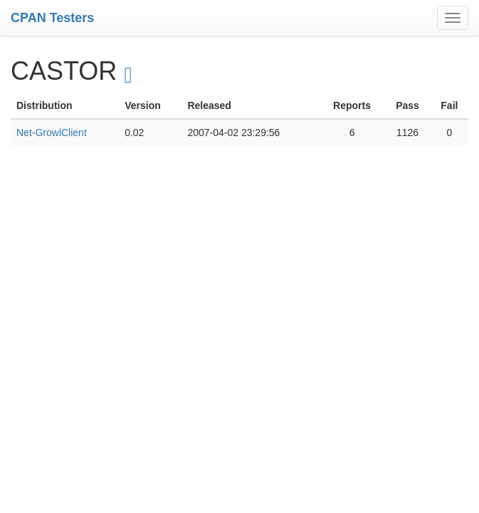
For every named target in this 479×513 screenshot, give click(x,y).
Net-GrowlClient (51, 132)
